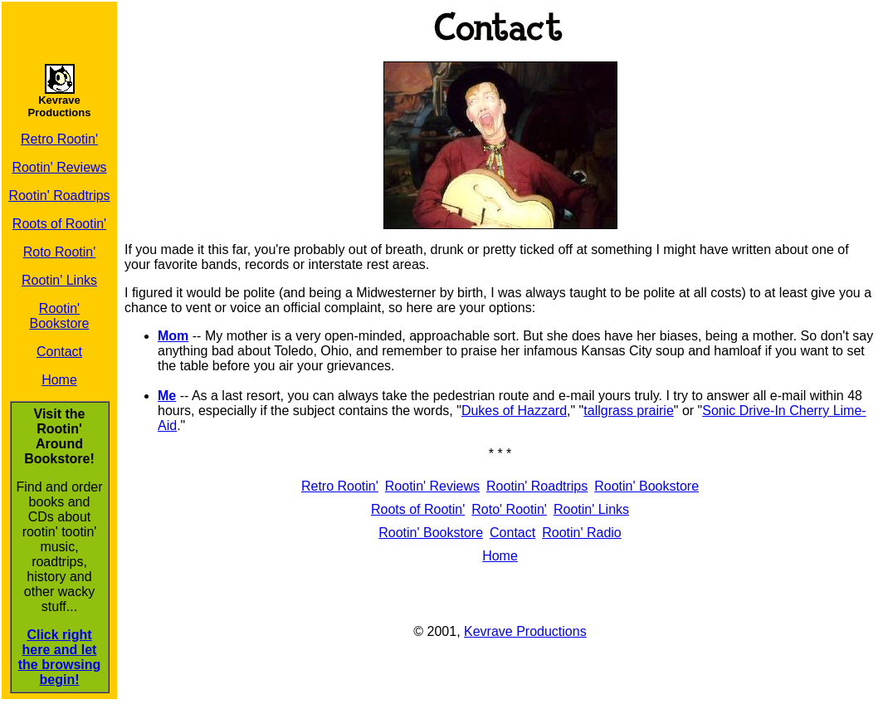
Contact (59, 352)
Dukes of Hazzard (514, 410)
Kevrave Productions (525, 631)
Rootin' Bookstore (59, 315)
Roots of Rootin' (59, 224)
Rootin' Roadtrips (59, 195)
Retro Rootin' (59, 139)
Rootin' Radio (582, 533)
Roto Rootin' (59, 252)
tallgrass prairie (628, 410)
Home (59, 380)
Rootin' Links (59, 280)
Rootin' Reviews (59, 167)
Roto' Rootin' (509, 509)
